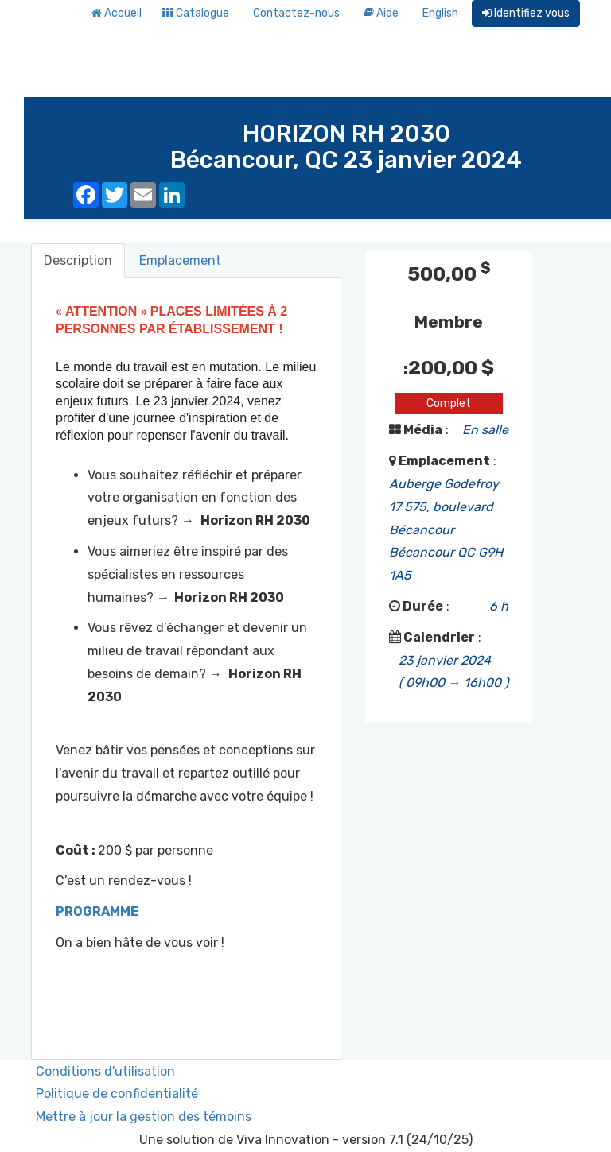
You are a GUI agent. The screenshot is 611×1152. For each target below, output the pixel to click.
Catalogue (195, 13)
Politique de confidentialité (117, 1093)
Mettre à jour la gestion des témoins (143, 1116)
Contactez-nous (296, 13)
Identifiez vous (526, 13)
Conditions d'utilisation (105, 1071)
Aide (381, 13)
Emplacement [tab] (180, 260)
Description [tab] (78, 260)
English (440, 13)
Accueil (116, 13)
